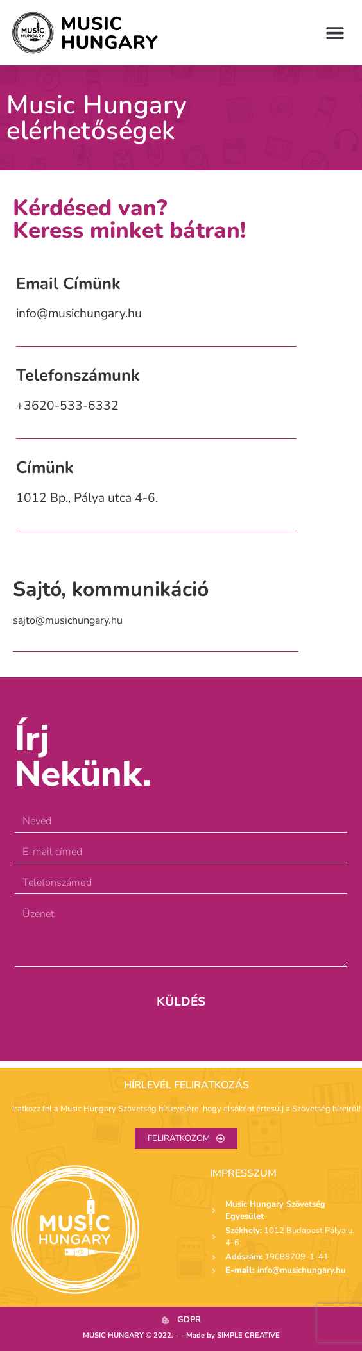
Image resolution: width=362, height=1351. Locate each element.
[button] (334, 32)
